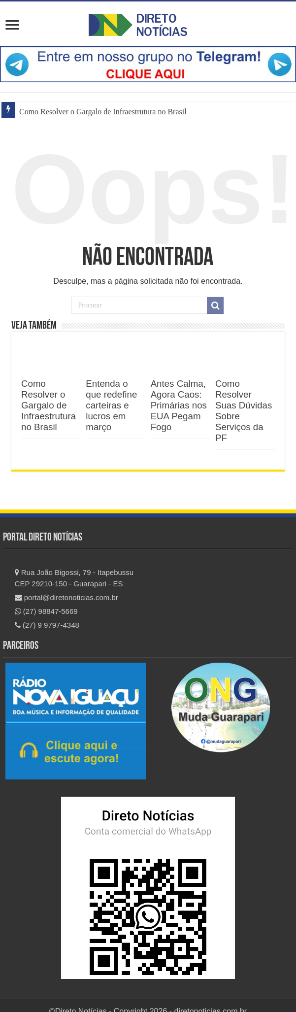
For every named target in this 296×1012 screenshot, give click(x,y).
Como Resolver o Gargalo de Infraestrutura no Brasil (103, 111)
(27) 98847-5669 (46, 611)
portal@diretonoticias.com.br (66, 597)
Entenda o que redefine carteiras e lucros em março (111, 405)
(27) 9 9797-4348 (47, 625)
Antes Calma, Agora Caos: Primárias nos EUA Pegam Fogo (179, 405)
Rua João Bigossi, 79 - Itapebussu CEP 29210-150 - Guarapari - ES (74, 578)
